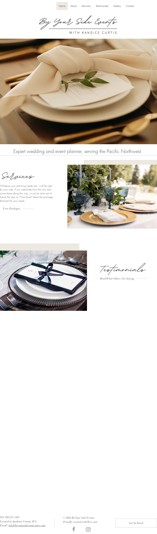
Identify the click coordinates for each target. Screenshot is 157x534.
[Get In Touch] (136, 523)
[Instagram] (88, 529)
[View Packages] (11, 209)
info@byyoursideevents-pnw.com (26, 525)
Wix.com (92, 522)
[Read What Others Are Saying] (117, 279)
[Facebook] (74, 529)
